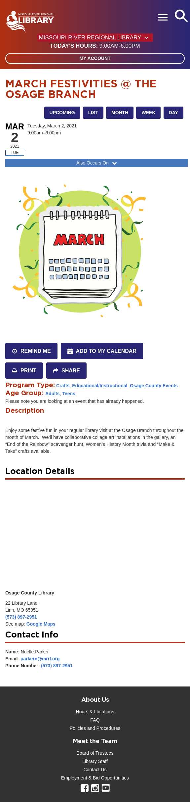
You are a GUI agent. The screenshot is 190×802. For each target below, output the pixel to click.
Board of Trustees (94, 753)
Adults (52, 393)
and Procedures (103, 728)
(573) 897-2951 (21, 617)
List (93, 112)
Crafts (62, 385)
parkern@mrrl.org (40, 658)
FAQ (94, 720)
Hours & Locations (95, 711)
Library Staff (95, 761)
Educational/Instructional (99, 385)
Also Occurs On (97, 162)
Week (148, 112)
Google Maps (41, 624)
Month (119, 112)
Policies (78, 728)
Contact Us (94, 769)
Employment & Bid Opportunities (95, 777)
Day (173, 112)
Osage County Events (154, 385)
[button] (95, 46)
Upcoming (62, 112)
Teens (68, 393)
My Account (94, 58)
